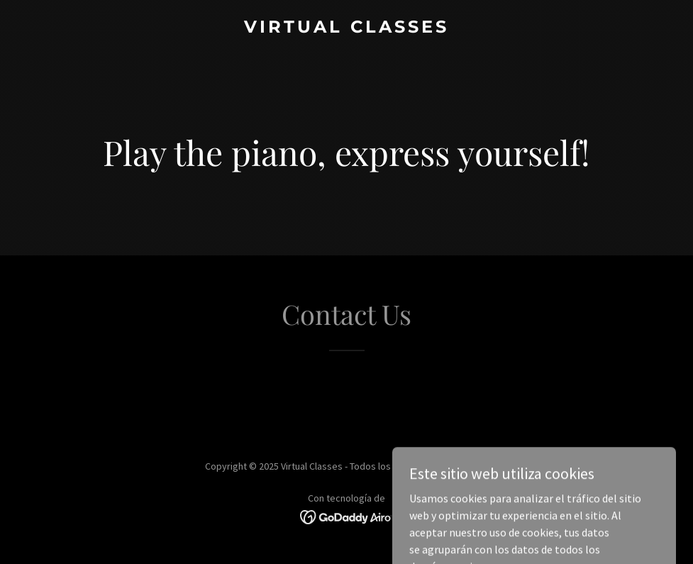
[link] (346, 28)
